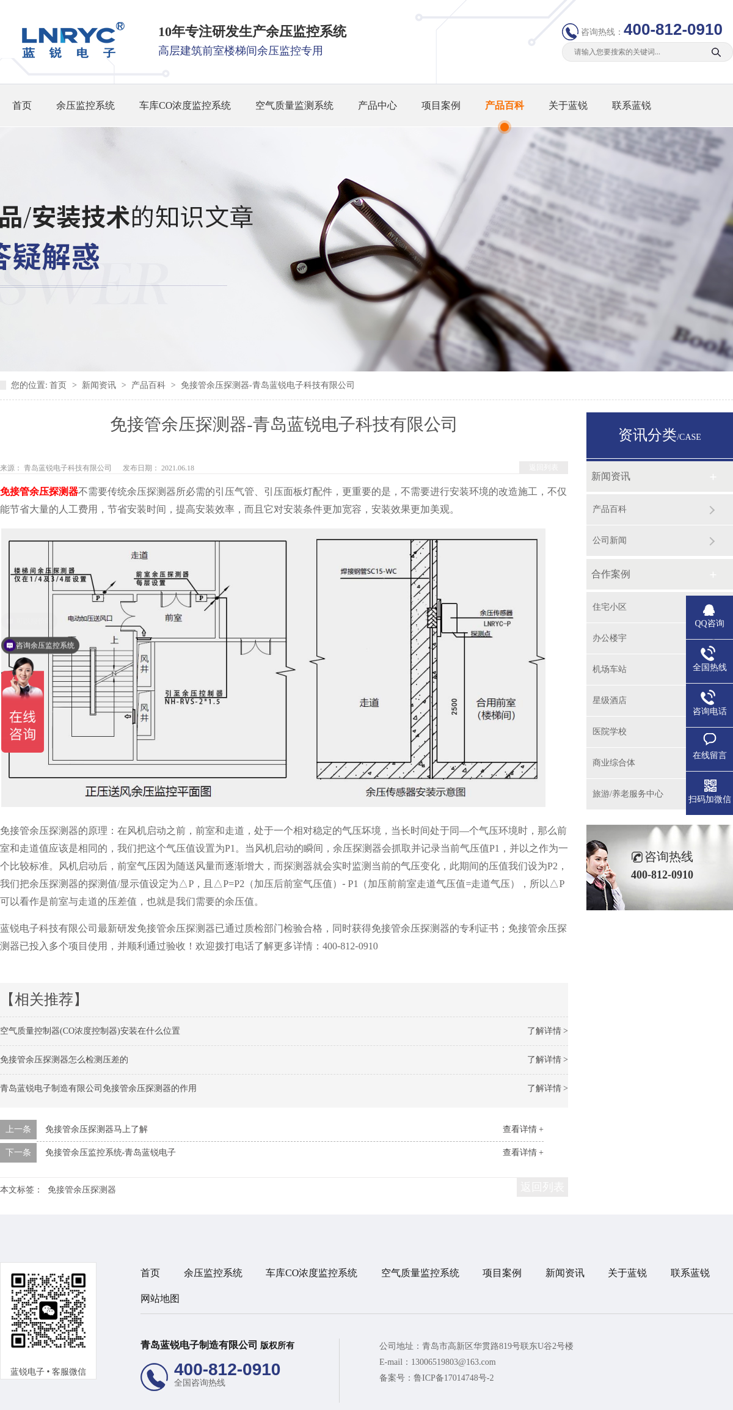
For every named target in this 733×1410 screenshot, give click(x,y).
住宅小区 (610, 607)
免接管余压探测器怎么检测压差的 (64, 1059)
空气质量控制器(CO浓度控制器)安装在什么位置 (90, 1031)
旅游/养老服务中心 (628, 793)
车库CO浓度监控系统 (185, 105)
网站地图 (160, 1298)
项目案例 (441, 105)
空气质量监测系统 (294, 105)
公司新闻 (610, 540)
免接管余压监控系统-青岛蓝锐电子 (111, 1152)
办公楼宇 (610, 638)
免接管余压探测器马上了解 (96, 1129)
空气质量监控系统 (420, 1273)
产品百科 (504, 105)
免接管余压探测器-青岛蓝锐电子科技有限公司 (268, 385)
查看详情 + (523, 1129)
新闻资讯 (100, 385)
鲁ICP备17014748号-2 (454, 1378)
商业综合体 (614, 762)
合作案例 (610, 574)
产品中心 (377, 105)
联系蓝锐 (631, 105)
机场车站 (610, 669)
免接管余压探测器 (39, 491)
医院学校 (610, 731)
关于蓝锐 (568, 105)
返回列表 (543, 467)
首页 (22, 105)
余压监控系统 (85, 105)
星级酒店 (610, 700)
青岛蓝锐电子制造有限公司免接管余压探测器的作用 (98, 1088)
